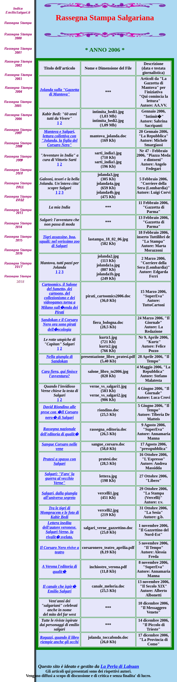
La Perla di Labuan (119, 666)
